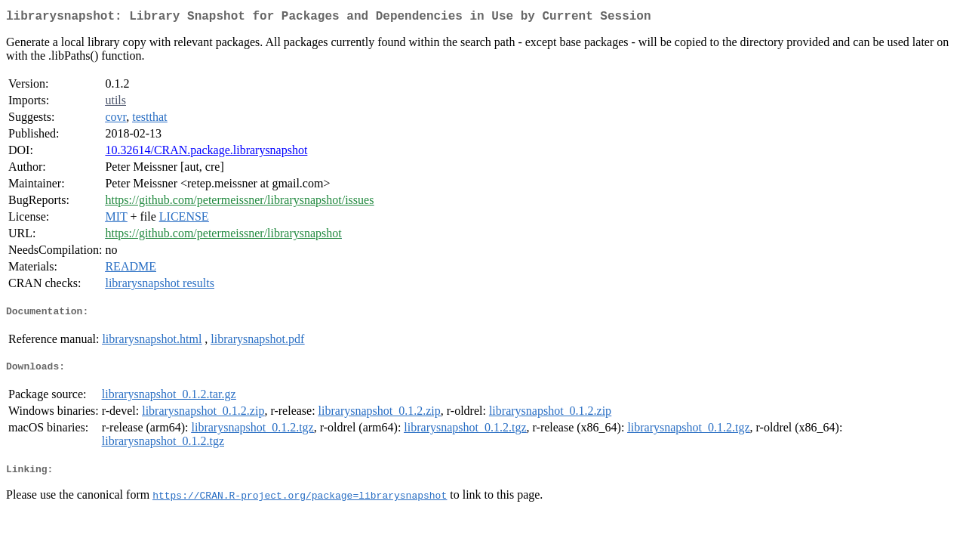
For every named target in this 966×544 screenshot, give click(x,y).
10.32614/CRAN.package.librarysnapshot (206, 153)
